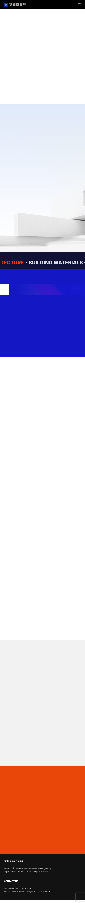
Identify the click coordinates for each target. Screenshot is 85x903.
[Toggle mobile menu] (79, 4)
